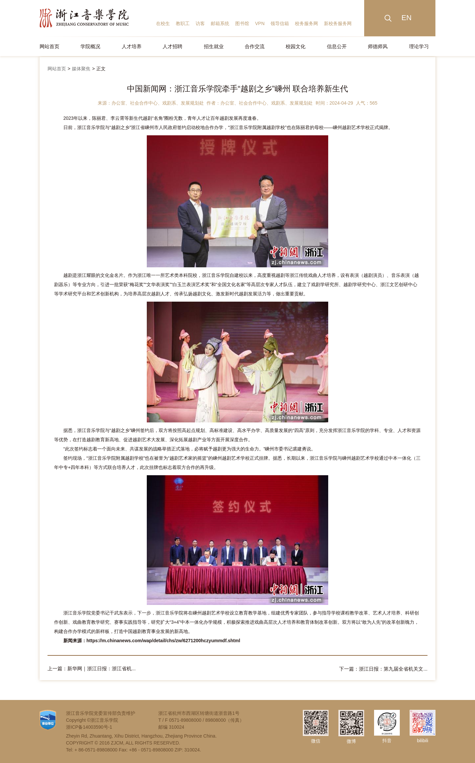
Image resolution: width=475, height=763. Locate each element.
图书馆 (242, 23)
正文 (101, 68)
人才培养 (132, 46)
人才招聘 (172, 46)
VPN (260, 23)
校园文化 (295, 46)
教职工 (183, 23)
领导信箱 (279, 23)
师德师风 (378, 46)
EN (406, 18)
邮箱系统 (220, 23)
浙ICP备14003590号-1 (89, 726)
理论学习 (419, 46)
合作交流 (255, 46)
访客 (200, 23)
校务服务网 (306, 23)
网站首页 (49, 46)
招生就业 (214, 46)
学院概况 (90, 46)
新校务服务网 (338, 23)
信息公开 (337, 46)
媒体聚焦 (81, 68)
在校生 (163, 23)
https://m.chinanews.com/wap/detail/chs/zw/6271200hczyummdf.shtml (163, 640)
